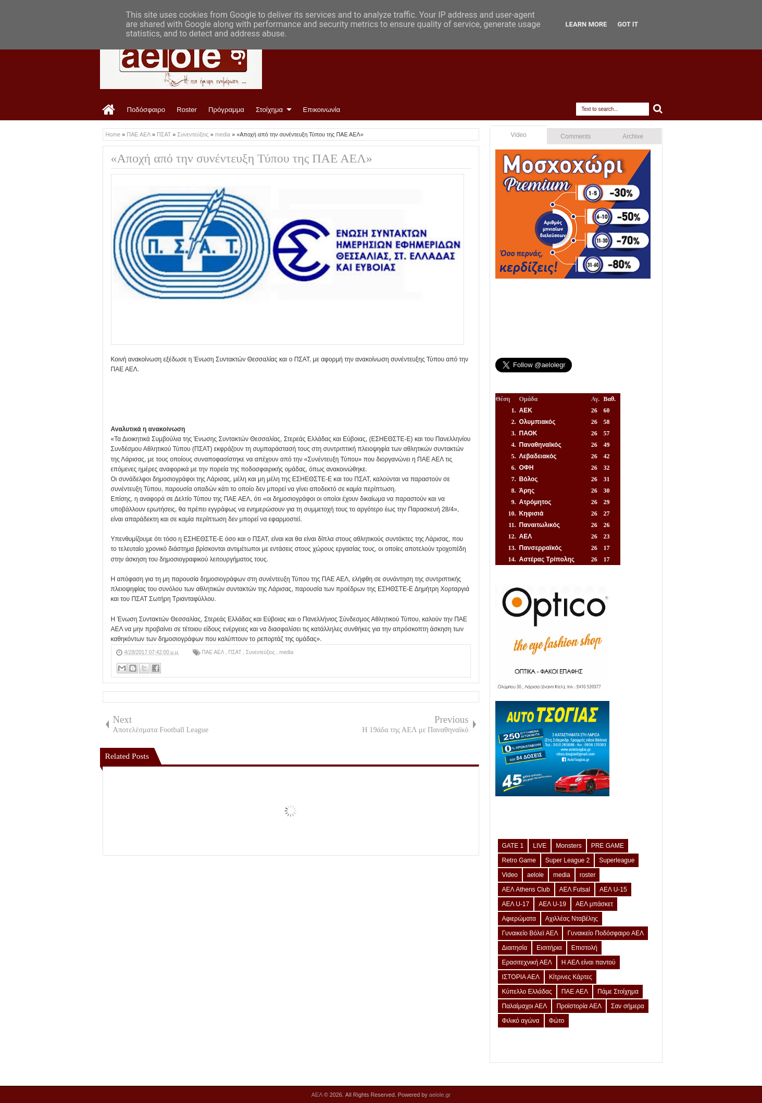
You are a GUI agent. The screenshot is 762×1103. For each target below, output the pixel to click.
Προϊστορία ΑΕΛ (579, 1006)
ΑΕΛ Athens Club (526, 889)
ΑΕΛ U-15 (613, 889)
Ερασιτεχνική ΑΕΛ (527, 962)
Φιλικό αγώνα (521, 1020)
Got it (627, 24)
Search (658, 109)
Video (518, 135)
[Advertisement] (300, 397)
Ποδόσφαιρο (146, 110)
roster (588, 875)
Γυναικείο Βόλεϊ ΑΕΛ (530, 933)
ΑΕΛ (317, 1095)
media (286, 652)
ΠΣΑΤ (235, 652)
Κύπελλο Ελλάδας (527, 991)
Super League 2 (567, 860)
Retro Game (519, 860)
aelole (535, 875)
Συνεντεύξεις (261, 652)
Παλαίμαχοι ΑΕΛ (524, 1006)
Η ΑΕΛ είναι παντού (588, 962)
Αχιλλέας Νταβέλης (571, 918)
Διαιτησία (515, 947)
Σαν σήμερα (627, 1006)
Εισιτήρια (549, 947)
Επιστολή (584, 947)
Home (109, 109)
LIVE (539, 845)
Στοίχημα (269, 110)
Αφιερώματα (519, 918)
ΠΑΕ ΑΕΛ (214, 652)
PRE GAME (607, 845)
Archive (632, 136)
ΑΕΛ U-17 (516, 904)
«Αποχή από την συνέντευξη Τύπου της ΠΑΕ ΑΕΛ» (241, 158)
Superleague (616, 860)
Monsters (568, 845)
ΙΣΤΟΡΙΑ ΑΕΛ (521, 977)
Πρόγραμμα (226, 110)
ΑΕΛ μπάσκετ (594, 904)
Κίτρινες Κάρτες (570, 977)
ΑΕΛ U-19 (552, 904)
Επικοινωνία (322, 110)
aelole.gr (440, 1095)
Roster (187, 110)
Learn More (586, 24)
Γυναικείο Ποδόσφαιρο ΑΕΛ (605, 933)
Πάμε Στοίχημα (618, 991)
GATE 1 (513, 845)
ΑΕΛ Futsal (574, 889)
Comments (575, 136)
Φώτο (557, 1020)
